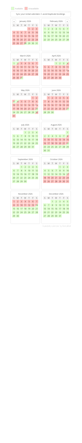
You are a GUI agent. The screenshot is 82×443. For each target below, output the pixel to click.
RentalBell (66, 226)
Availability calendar (50, 226)
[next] (67, 21)
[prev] (14, 21)
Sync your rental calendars (28, 14)
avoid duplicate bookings (54, 14)
